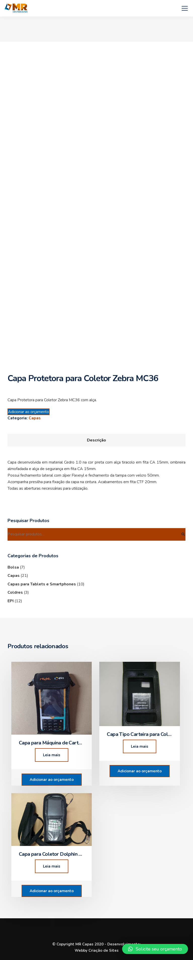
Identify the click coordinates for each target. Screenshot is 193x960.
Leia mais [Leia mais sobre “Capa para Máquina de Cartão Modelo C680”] (51, 754)
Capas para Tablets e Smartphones (42, 584)
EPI (11, 601)
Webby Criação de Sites (97, 950)
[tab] (96, 440)
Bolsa (13, 567)
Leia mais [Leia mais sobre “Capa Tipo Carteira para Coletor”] (139, 746)
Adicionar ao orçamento (28, 412)
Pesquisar (182, 534)
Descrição (96, 440)
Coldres (15, 592)
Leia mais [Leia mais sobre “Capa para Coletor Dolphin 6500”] (51, 866)
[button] (155, 949)
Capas (35, 418)
